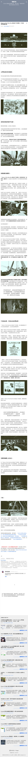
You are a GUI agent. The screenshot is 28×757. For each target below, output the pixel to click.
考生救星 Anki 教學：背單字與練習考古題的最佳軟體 (12, 698)
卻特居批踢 (7, 571)
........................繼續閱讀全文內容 (20, 630)
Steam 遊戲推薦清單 (17, 539)
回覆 (5, 576)
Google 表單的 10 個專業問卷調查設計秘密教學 (11, 723)
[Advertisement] (14, 13)
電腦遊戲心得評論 (10, 558)
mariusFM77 (16, 752)
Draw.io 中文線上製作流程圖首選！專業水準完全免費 (12, 686)
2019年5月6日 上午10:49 (13, 571)
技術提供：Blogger (14, 750)
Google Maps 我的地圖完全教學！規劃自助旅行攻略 (12, 660)
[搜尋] (26, 2)
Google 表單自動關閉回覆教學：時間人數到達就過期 (12, 711)
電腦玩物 (14, 1)
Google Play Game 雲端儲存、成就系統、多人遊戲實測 (12, 736)
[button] (26, 23)
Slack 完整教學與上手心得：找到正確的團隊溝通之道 (12, 633)
